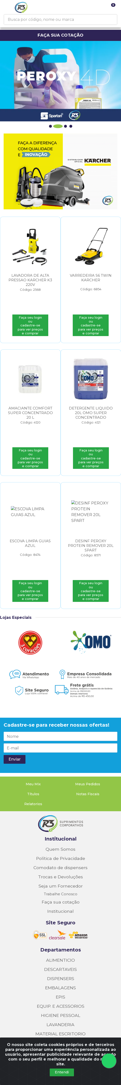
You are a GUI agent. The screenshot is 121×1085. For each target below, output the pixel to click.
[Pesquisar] (115, 19)
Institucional (61, 816)
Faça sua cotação (61, 878)
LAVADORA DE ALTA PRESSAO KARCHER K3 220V (30, 280)
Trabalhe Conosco (60, 871)
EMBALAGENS (60, 964)
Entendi (62, 1072)
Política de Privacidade (60, 835)
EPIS (60, 973)
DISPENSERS (60, 955)
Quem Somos (60, 826)
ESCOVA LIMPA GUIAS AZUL (30, 544)
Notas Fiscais (87, 771)
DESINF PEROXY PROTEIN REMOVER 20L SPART (90, 547)
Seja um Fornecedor (61, 862)
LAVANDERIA (60, 1001)
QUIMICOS (60, 1029)
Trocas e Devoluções (60, 853)
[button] (52, 126)
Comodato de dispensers (60, 844)
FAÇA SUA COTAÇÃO (60, 35)
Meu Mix (33, 761)
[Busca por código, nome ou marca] (59, 19)
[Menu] (8, 7)
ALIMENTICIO (60, 937)
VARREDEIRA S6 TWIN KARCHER (91, 278)
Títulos (33, 771)
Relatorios (33, 781)
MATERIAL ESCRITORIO (60, 1010)
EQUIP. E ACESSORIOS (60, 983)
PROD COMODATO (60, 1019)
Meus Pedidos (87, 761)
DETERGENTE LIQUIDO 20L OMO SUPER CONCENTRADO (91, 413)
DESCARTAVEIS (60, 946)
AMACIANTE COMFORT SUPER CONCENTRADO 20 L (30, 413)
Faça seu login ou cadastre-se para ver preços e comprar (30, 325)
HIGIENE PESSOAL (60, 992)
